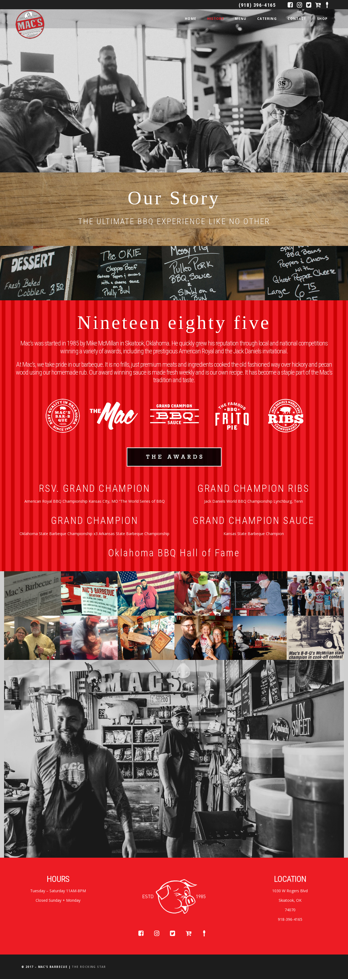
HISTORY (215, 18)
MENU (240, 18)
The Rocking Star (89, 967)
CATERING (267, 18)
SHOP (322, 18)
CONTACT (297, 18)
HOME (190, 18)
